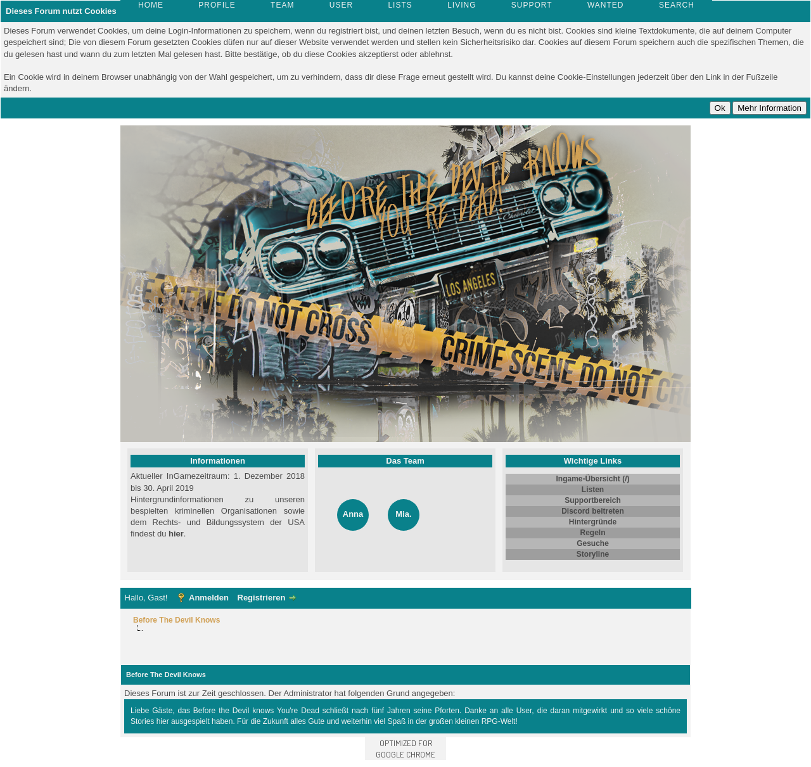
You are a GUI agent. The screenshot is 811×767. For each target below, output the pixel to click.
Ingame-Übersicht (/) (592, 478)
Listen (593, 489)
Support (531, 5)
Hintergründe (592, 521)
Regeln (592, 532)
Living (461, 5)
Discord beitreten (592, 511)
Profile (216, 5)
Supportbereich (593, 500)
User (341, 5)
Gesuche (593, 543)
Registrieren (262, 597)
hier (176, 533)
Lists (400, 5)
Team (282, 5)
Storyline (593, 554)
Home (150, 5)
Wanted (605, 5)
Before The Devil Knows (176, 620)
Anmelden (209, 597)
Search (676, 5)
